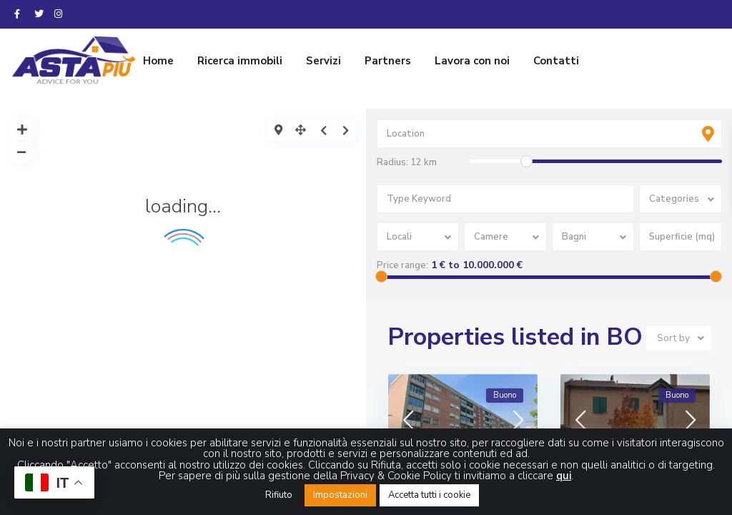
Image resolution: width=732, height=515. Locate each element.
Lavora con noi (472, 61)
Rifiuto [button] (278, 495)
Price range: (402, 265)
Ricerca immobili (239, 61)
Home (158, 61)
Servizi (323, 61)
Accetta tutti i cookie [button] (429, 495)
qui (563, 476)
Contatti (556, 61)
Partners (388, 61)
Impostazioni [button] (340, 495)
